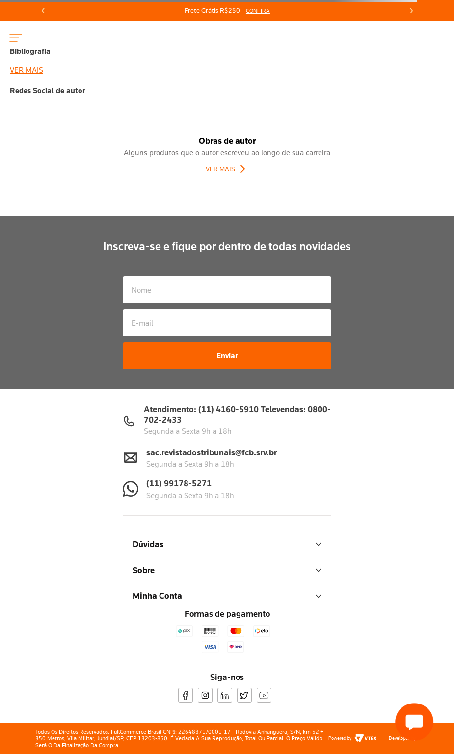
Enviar (227, 355)
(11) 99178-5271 (179, 483)
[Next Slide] (410, 10)
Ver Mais (220, 168)
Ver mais (26, 69)
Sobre (227, 570)
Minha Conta (227, 595)
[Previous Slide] (43, 10)
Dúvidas (227, 544)
